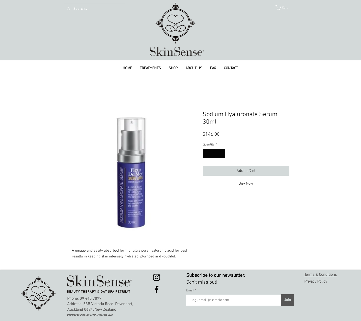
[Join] (287, 300)
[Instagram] (156, 277)
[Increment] (221, 153)
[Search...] (94, 9)
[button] (284, 7)
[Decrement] (206, 153)
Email (190, 290)
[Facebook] (156, 289)
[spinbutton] (213, 153)
